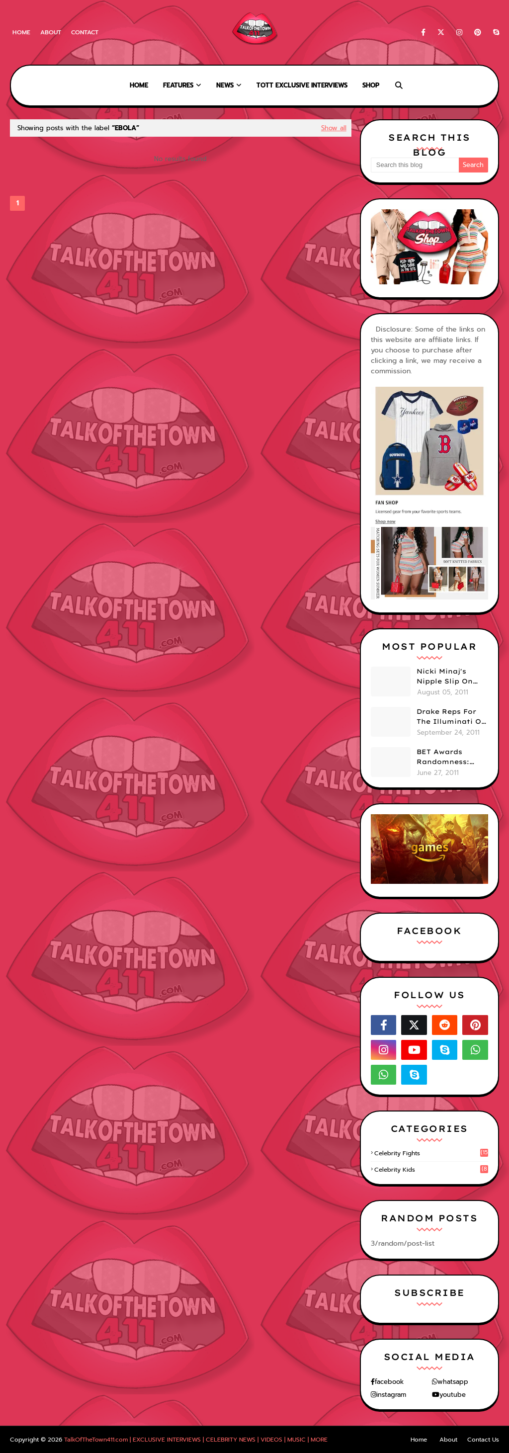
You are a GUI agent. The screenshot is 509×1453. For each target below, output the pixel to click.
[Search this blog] (415, 165)
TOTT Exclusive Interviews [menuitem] (301, 85)
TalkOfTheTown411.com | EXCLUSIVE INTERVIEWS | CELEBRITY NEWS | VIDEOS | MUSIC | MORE (196, 1439)
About (50, 32)
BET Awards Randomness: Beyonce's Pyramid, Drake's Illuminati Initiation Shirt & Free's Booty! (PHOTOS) (451, 757)
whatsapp (452, 1381)
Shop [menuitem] (370, 85)
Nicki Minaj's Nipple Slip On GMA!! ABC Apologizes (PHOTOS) (445, 676)
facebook (389, 1381)
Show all (333, 128)
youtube (452, 1394)
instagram (391, 1394)
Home (21, 32)
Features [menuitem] (178, 85)
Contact (84, 32)
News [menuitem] (225, 85)
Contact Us (483, 1439)
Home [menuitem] (139, 85)
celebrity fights (431, 1153)
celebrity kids (431, 1169)
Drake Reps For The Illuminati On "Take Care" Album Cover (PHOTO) (451, 716)
